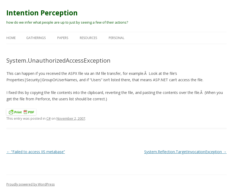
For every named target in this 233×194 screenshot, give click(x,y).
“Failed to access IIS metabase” (35, 151)
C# (48, 118)
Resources (88, 38)
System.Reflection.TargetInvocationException (185, 151)
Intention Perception (42, 13)
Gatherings (36, 38)
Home (11, 38)
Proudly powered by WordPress (30, 184)
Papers (62, 38)
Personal (116, 38)
